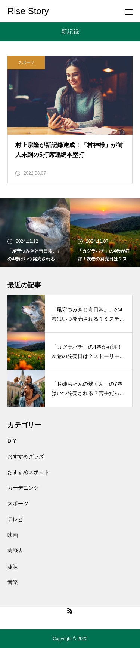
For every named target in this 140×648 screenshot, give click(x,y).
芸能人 (15, 551)
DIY (11, 441)
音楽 (12, 582)
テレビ (15, 519)
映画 (12, 535)
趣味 (12, 566)
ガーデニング (23, 488)
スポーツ (26, 62)
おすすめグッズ (25, 456)
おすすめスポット (28, 472)
